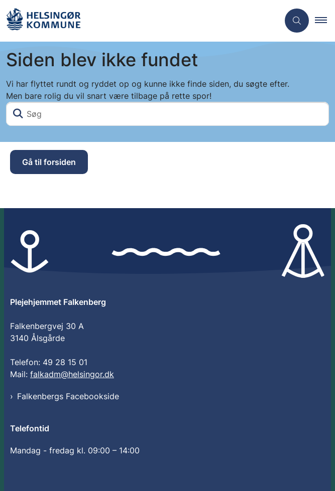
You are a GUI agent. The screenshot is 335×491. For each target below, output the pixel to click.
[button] (325, 20)
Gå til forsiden (49, 162)
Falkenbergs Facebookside (68, 396)
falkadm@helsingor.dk (72, 374)
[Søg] (167, 114)
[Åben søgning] (297, 21)
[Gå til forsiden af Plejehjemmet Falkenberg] (43, 21)
